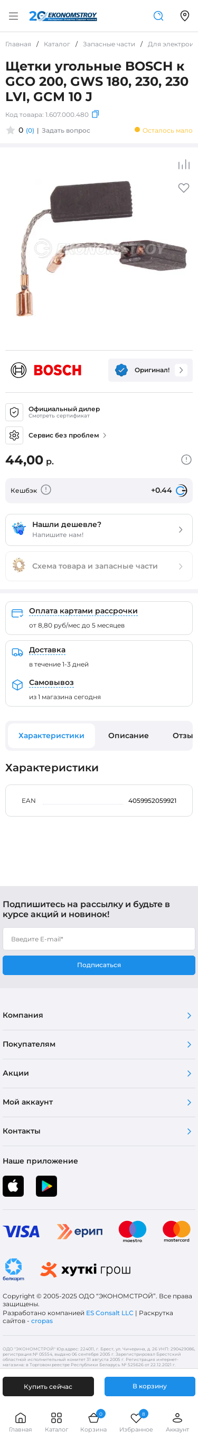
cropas (42, 1321)
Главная (20, 1422)
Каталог (56, 1422)
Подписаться (99, 965)
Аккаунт (177, 1422)
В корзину (150, 1386)
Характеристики (51, 735)
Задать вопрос (66, 130)
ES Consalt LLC (110, 1313)
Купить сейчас (48, 1386)
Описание (128, 735)
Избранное (136, 1422)
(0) (30, 130)
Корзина (93, 1422)
